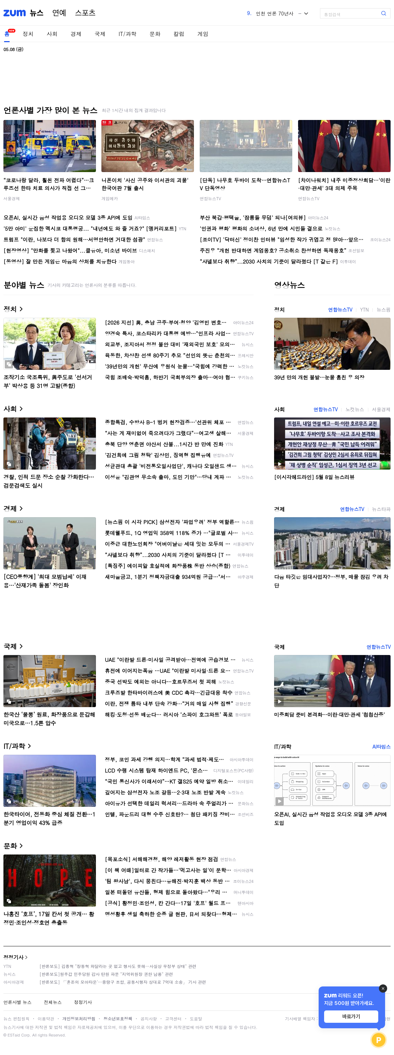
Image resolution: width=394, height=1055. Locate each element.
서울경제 (11, 198)
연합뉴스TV (210, 198)
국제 (100, 34)
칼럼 (178, 34)
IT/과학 (127, 34)
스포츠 (85, 13)
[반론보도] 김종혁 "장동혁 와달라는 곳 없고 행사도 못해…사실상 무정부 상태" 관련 (117, 966)
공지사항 (148, 1018)
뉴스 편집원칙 (16, 1018)
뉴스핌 (384, 309)
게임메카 (109, 198)
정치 (28, 34)
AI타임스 (381, 746)
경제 (76, 34)
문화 (154, 34)
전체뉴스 (53, 1002)
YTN (364, 309)
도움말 (196, 1018)
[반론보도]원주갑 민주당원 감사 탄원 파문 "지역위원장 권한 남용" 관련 (106, 974)
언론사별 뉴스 (17, 1002)
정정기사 (13, 957)
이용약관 (46, 1018)
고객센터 (173, 1018)
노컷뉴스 (354, 409)
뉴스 (37, 13)
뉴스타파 (381, 509)
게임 (202, 34)
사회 (52, 34)
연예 (59, 13)
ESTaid (14, 1035)
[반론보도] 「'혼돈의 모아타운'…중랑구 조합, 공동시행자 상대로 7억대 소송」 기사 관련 (122, 982)
